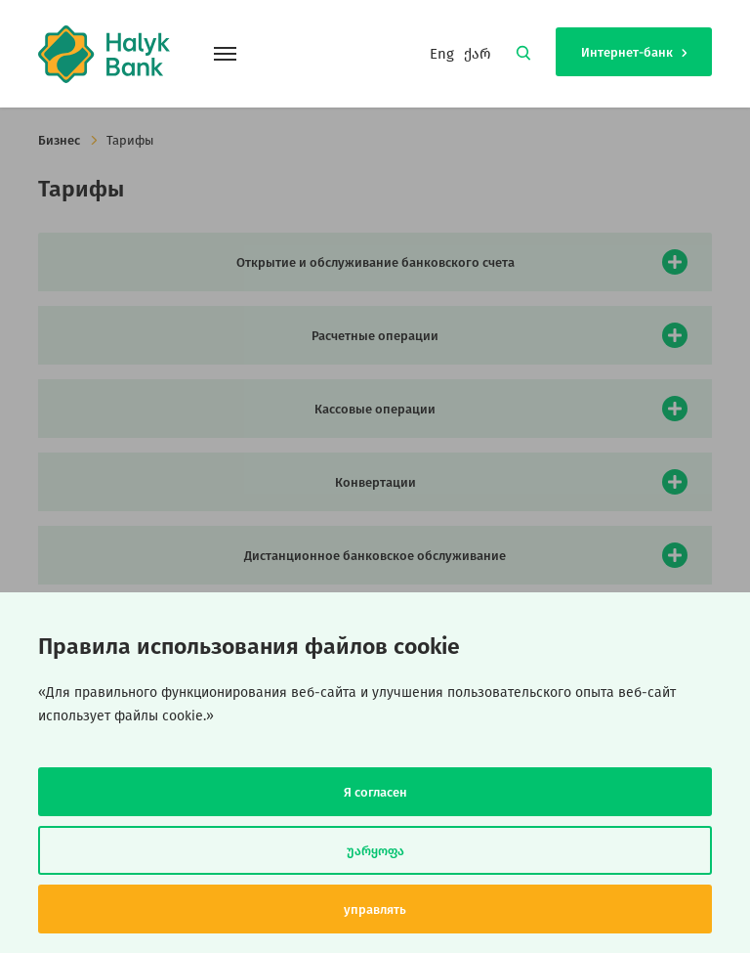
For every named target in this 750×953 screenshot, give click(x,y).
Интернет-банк (634, 52)
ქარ (477, 54)
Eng (442, 54)
